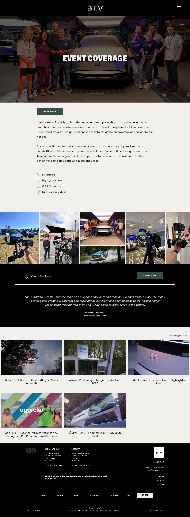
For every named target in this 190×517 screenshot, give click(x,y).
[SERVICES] (50, 111)
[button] (179, 7)
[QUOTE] (145, 495)
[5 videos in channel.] (95, 389)
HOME (43, 495)
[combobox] (178, 335)
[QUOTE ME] (150, 275)
